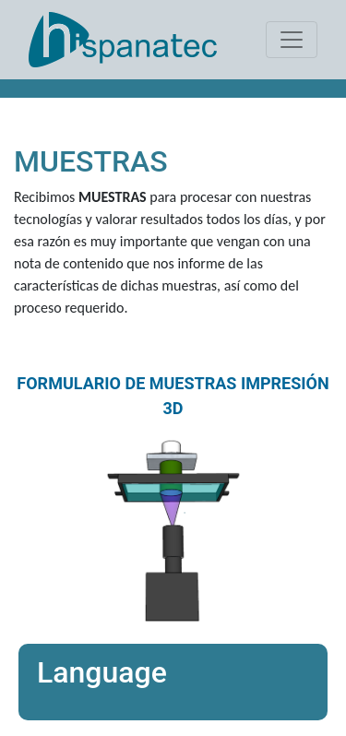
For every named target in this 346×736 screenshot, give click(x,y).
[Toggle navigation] (291, 39)
